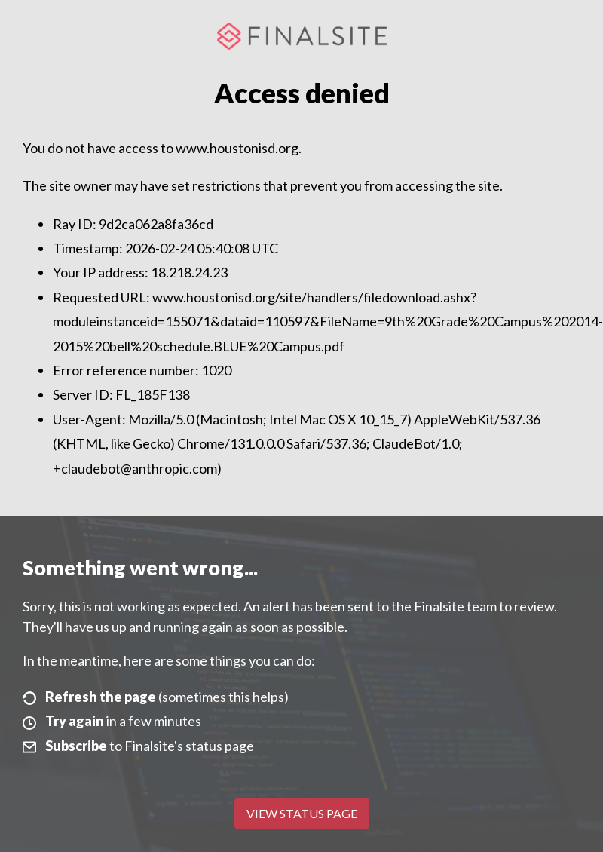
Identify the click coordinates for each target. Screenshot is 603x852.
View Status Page (301, 813)
